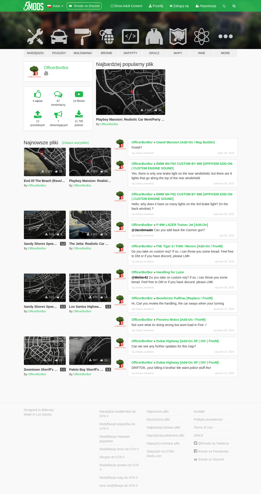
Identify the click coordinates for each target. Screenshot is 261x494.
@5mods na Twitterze (211, 443)
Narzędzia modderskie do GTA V (117, 414)
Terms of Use (203, 427)
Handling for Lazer (170, 272)
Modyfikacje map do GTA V (118, 477)
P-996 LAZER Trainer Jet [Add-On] (182, 225)
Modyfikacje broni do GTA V (119, 449)
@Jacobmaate (142, 230)
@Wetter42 (140, 277)
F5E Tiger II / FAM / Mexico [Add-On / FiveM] (189, 246)
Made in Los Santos (38, 414)
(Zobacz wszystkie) (75, 143)
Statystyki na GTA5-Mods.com (161, 454)
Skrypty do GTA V (111, 457)
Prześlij (156, 6)
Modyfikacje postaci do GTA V (119, 467)
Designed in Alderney (39, 410)
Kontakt (199, 411)
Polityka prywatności (208, 419)
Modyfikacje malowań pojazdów (114, 439)
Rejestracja (206, 6)
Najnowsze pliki (158, 411)
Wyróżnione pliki (158, 419)
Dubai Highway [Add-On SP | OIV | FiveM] (187, 341)
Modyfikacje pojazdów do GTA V (117, 426)
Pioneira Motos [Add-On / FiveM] (180, 319)
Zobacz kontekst (143, 153)
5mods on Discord (209, 459)
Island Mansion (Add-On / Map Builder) (185, 142)
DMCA (198, 435)
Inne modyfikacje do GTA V (118, 485)
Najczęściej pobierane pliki (165, 435)
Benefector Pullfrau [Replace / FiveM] (184, 298)
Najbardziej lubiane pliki (163, 427)
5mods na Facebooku (211, 451)
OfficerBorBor (56, 67)
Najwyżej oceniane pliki (163, 443)
